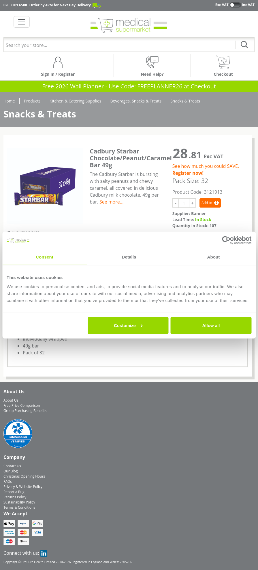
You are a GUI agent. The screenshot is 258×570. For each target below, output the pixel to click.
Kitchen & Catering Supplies (75, 101)
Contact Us (12, 465)
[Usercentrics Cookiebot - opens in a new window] (226, 240)
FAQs (7, 481)
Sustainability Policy (19, 502)
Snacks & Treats (185, 101)
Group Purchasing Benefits (24, 410)
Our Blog (10, 471)
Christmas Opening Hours (24, 476)
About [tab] (213, 256)
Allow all (211, 325)
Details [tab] (129, 256)
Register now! (188, 173)
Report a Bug (13, 491)
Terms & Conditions (19, 507)
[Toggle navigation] (22, 22)
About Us (10, 400)
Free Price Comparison (21, 405)
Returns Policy (14, 497)
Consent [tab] (44, 256)
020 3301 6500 (15, 5)
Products (32, 101)
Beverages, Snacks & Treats (136, 101)
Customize (128, 325)
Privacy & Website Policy (22, 486)
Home (9, 101)
